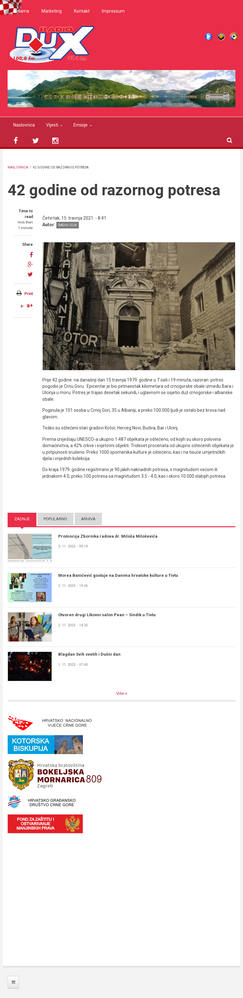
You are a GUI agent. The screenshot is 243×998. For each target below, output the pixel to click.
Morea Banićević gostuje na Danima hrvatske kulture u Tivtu (118, 575)
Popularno (55, 519)
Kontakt (82, 11)
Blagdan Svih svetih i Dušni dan (89, 654)
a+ (30, 305)
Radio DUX (67, 225)
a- (22, 306)
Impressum (113, 11)
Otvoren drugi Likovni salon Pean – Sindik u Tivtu (107, 614)
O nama (21, 11)
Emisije (80, 124)
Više (120, 693)
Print (28, 294)
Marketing (51, 11)
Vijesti (52, 124)
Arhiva (88, 519)
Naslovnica (24, 124)
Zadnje (22, 519)
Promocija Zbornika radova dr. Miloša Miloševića (108, 536)
